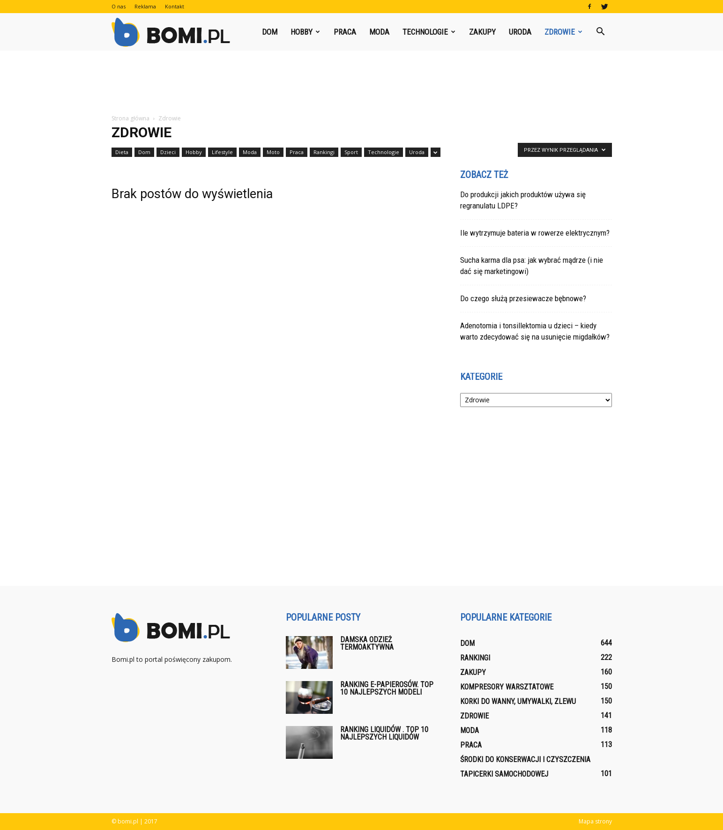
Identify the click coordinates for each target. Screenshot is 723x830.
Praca (345, 32)
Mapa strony (595, 821)
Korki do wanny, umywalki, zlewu (518, 701)
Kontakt (174, 6)
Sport (351, 152)
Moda (379, 32)
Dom (269, 32)
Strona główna (130, 118)
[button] (600, 32)
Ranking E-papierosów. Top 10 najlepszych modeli (386, 688)
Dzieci (168, 152)
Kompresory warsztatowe (506, 686)
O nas (119, 6)
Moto (273, 152)
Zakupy (482, 32)
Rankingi (324, 152)
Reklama (145, 6)
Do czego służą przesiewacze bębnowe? (523, 298)
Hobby (305, 32)
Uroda (520, 32)
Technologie (428, 32)
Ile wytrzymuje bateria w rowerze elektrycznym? (535, 232)
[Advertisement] (361, 83)
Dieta (121, 152)
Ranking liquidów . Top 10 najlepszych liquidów (384, 733)
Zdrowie (563, 32)
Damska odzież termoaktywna (367, 643)
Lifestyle (222, 152)
